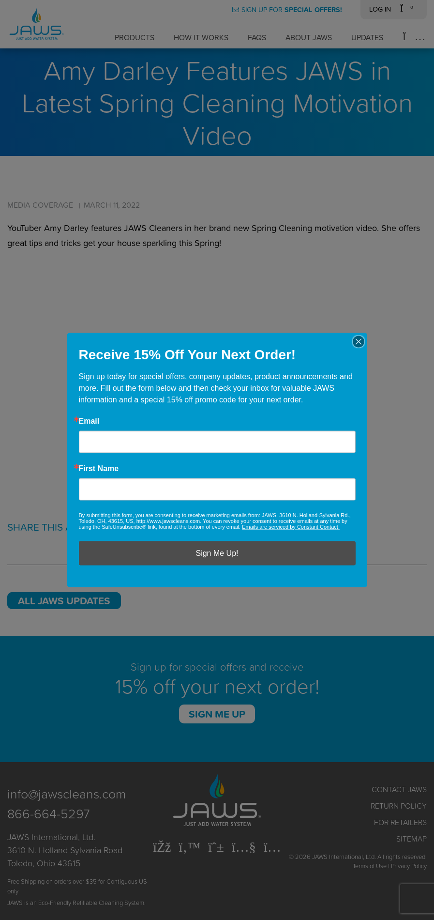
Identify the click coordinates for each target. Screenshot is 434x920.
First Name (99, 469)
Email (89, 421)
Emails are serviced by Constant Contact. (291, 527)
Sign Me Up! (216, 553)
